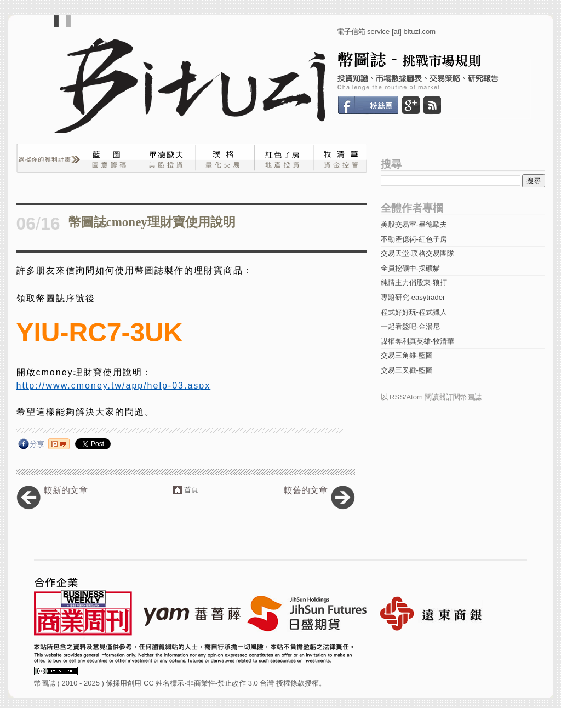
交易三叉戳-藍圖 (407, 370)
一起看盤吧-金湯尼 (410, 326)
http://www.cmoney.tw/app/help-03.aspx (113, 385)
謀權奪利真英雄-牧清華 (417, 341)
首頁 (191, 490)
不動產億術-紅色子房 (414, 239)
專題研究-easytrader (413, 297)
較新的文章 (66, 490)
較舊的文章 (306, 490)
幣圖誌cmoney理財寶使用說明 (152, 222)
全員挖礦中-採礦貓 (410, 268)
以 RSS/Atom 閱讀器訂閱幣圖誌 (431, 397)
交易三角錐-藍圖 (407, 355)
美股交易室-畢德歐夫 (414, 224)
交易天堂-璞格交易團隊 (417, 253)
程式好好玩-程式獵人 (414, 312)
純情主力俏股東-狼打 (414, 282)
